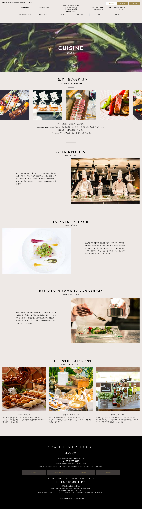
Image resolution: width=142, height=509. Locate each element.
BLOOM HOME (5, 20)
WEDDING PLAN (44, 8)
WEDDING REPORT (98, 8)
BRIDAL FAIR (25, 8)
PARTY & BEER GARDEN (116, 8)
